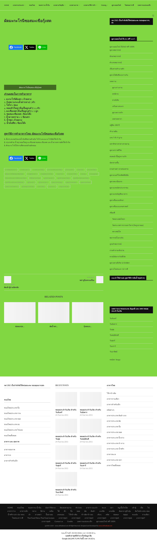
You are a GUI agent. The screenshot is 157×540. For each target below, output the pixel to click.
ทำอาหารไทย (92, 170)
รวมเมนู (103, 5)
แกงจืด (102, 511)
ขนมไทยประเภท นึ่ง (12, 408)
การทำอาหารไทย (38, 170)
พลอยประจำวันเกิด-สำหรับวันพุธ (65, 437)
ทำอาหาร (80, 170)
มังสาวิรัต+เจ (50, 508)
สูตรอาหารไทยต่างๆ (12, 186)
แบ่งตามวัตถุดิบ (58, 5)
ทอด (78, 511)
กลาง (34, 511)
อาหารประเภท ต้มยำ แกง (116, 415)
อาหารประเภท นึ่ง (114, 426)
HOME (6, 5)
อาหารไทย (41, 186)
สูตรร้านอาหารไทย (63, 178)
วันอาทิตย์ (113, 352)
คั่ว (65, 511)
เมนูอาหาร (52, 186)
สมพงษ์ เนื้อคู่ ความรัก (118, 156)
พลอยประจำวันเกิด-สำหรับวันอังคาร (90, 411)
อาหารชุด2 (76, 518)
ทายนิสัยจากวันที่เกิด (118, 256)
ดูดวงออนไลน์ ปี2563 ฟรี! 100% (122, 47)
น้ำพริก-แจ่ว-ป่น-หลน (16, 514)
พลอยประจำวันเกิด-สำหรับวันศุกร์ (65, 464)
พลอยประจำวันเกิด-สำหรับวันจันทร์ (65, 411)
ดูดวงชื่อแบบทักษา (117, 200)
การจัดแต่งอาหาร (11, 170)
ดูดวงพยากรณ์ (115, 50)
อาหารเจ (7, 455)
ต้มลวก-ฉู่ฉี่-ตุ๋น (125, 511)
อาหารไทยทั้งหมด (113, 465)
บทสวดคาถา (117, 119)
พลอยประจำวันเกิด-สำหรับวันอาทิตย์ (65, 490)
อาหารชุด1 (63, 518)
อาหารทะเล (111, 454)
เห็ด (141, 508)
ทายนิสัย (115, 100)
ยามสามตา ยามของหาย (119, 169)
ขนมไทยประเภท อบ (12, 424)
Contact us (59, 521)
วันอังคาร (113, 324)
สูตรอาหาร (31, 182)
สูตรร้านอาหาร (48, 178)
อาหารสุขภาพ (9, 449)
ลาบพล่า (38, 514)
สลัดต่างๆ (110, 410)
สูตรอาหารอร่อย (57, 182)
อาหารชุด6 (127, 518)
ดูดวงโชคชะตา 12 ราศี (119, 269)
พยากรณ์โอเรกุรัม (116, 238)
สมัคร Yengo (115, 360)
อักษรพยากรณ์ (115, 56)
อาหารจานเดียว (113, 399)
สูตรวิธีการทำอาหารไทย (81, 178)
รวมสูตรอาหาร (32, 174)
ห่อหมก (116, 514)
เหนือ (51, 511)
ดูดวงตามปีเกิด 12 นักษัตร (120, 263)
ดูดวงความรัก (117, 112)
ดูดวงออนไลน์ (116, 5)
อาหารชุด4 (101, 518)
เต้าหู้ (134, 508)
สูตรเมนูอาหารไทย (28, 186)
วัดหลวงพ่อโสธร (118, 219)
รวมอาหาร (60, 174)
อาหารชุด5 (114, 518)
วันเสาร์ (113, 346)
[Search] (153, 16)
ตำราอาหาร (69, 170)
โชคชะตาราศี (129, 5)
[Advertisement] (53, 32)
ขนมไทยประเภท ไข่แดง (13, 430)
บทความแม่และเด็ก (144, 5)
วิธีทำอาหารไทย (35, 178)
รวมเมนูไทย (93, 174)
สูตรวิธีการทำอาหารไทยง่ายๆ (14, 182)
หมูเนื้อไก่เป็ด (123, 508)
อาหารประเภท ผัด (114, 421)
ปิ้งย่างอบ (49, 514)
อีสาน (42, 511)
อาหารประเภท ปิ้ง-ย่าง (115, 438)
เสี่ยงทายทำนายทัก (117, 69)
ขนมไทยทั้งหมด (10, 435)
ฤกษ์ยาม (115, 94)
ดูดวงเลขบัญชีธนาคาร (118, 194)
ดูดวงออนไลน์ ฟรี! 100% (105, 521)
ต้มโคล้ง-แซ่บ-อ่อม (142, 511)
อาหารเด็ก (24, 511)
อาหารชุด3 (89, 518)
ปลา (111, 508)
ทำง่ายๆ (79, 508)
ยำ (30, 514)
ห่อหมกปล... (19, 326)
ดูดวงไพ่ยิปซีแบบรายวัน (119, 75)
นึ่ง (71, 511)
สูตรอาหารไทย (85, 182)
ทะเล (104, 508)
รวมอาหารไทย (72, 174)
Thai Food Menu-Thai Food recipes (40, 518)
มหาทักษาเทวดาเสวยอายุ (119, 144)
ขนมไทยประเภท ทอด (12, 419)
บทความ (113, 81)
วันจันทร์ (113, 318)
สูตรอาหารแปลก (71, 182)
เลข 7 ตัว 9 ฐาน (116, 137)
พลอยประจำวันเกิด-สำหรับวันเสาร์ (90, 464)
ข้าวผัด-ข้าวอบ (87, 514)
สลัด (107, 514)
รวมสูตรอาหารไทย (46, 174)
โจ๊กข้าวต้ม (73, 514)
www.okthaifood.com (105, 526)
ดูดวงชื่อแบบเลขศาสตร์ (119, 206)
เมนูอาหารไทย (64, 186)
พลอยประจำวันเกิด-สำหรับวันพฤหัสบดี (90, 437)
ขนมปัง (135, 514)
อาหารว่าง (11, 511)
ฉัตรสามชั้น (114, 163)
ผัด (85, 511)
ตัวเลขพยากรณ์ (116, 62)
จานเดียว (145, 514)
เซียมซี (112, 213)
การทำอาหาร (25, 170)
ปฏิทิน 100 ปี (115, 125)
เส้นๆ (99, 514)
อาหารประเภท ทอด (114, 432)
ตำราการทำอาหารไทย (55, 170)
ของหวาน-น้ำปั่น (44, 5)
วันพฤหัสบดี (114, 335)
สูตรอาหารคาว (43, 182)
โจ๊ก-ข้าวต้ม (111, 393)
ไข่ (148, 508)
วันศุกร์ (112, 340)
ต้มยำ (93, 511)
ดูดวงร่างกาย (117, 87)
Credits (70, 521)
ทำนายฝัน (113, 131)
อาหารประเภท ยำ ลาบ (115, 443)
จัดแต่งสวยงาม (65, 508)
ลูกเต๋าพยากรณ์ (116, 244)
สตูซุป (125, 514)
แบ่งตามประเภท (18, 5)
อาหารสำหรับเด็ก (11, 461)
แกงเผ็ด (112, 511)
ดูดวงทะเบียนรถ (116, 181)
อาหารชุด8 (46, 521)
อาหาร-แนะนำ (92, 508)
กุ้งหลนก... (88, 326)
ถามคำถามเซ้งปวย (117, 250)
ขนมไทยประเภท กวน (12, 413)
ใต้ (59, 511)
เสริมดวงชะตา (118, 106)
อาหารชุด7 (140, 518)
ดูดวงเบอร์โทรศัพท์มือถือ (119, 175)
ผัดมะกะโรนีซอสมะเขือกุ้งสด (14, 174)
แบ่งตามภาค (73, 5)
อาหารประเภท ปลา (114, 460)
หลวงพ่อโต (116, 231)
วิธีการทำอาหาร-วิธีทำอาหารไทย (16, 178)
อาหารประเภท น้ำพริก (115, 449)
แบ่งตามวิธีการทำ (90, 5)
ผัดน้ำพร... (54, 326)
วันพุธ (112, 329)
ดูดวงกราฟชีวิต (116, 150)
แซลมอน (60, 514)
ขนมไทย (32, 5)
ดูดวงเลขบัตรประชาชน (119, 188)
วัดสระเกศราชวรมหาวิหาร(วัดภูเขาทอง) (127, 225)
